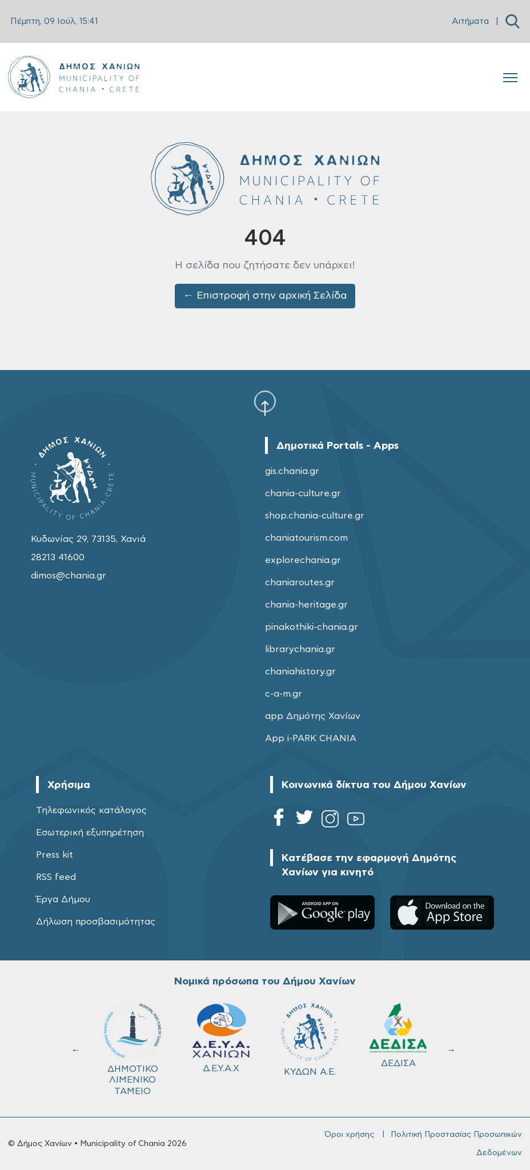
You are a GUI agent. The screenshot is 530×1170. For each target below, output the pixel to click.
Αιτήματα (470, 21)
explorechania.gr (303, 560)
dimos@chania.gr (68, 575)
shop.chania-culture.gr (314, 515)
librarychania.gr (300, 649)
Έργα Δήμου (63, 899)
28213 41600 (58, 557)
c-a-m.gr (283, 693)
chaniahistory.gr (300, 671)
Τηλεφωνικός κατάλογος (91, 810)
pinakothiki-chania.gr (311, 627)
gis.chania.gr (292, 471)
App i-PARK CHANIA (310, 738)
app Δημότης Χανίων (312, 716)
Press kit (54, 854)
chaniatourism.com (306, 537)
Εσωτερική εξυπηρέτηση (90, 832)
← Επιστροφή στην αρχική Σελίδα (265, 296)
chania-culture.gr (303, 493)
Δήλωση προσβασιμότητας (95, 921)
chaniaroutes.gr (300, 582)
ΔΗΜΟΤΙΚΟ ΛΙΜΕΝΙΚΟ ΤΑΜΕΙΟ (132, 1049)
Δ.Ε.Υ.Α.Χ (221, 1038)
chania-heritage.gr (306, 604)
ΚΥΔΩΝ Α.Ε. (309, 1039)
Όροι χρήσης (349, 1135)
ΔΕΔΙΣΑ (398, 1035)
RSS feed (56, 877)
